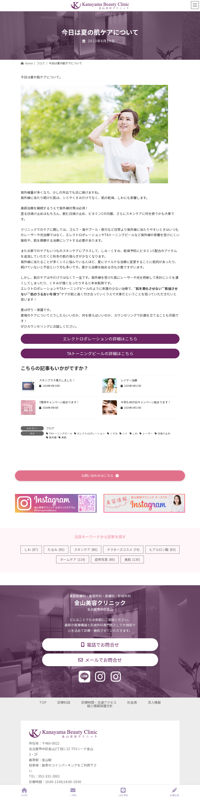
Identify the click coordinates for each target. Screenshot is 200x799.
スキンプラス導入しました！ (57, 380)
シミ (125, 433)
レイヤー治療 (129, 380)
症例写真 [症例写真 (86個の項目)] (105, 559)
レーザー (148, 433)
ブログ (50, 428)
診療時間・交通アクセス (98, 702)
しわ (135, 433)
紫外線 (53, 437)
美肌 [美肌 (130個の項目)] (132, 559)
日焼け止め (164, 433)
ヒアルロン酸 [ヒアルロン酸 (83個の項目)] (162, 549)
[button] (100, 475)
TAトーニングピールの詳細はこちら (100, 353)
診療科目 (63, 702)
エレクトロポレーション (91, 433)
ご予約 (73, 792)
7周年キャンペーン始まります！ (59, 402)
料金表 (132, 702)
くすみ (114, 433)
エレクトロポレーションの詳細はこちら (100, 339)
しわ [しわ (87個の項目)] (31, 549)
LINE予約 (123, 792)
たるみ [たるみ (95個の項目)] (56, 549)
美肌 (64, 437)
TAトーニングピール (60, 433)
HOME (24, 792)
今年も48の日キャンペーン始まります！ (146, 402)
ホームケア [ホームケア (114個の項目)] (72, 559)
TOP (42, 702)
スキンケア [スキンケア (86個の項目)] (85, 549)
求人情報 (154, 702)
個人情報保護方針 (100, 705)
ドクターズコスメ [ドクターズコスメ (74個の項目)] (123, 549)
